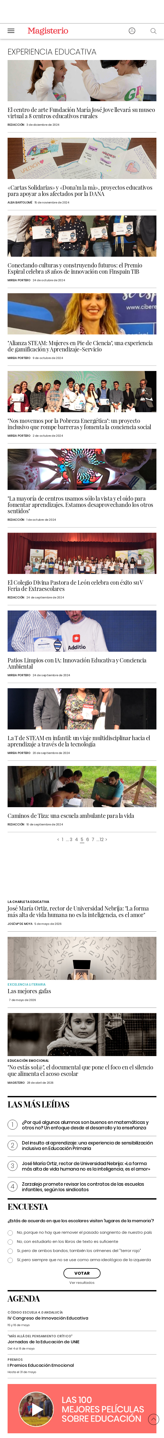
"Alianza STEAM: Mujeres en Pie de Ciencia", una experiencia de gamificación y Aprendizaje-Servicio (80, 346)
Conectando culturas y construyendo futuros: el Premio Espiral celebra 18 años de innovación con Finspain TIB (75, 268)
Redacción (16, 125)
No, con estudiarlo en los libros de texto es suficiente (67, 1241)
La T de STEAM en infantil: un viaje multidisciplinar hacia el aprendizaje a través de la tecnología (79, 741)
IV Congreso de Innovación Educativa (48, 1318)
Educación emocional (28, 1060)
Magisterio (16, 1083)
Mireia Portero (19, 280)
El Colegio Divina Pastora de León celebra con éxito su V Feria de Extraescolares (75, 585)
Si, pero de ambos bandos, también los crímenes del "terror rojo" (79, 1250)
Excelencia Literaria (26, 984)
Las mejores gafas (29, 990)
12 (101, 840)
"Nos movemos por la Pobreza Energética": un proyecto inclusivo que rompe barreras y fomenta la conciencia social (79, 423)
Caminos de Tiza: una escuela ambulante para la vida (71, 815)
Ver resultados (82, 1282)
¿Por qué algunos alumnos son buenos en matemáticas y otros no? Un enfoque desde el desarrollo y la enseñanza (85, 1125)
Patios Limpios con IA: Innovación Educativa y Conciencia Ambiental (77, 663)
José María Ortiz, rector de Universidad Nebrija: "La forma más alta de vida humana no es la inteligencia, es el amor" (78, 911)
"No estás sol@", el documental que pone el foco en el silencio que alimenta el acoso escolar (80, 1070)
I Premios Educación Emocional (41, 1365)
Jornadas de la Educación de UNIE (43, 1342)
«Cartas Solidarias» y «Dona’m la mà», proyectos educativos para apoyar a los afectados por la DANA (80, 190)
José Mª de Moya (20, 924)
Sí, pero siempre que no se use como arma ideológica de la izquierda (84, 1259)
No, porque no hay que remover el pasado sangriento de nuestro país (84, 1232)
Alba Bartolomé (20, 202)
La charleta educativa (28, 902)
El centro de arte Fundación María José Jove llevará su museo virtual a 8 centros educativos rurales (81, 112)
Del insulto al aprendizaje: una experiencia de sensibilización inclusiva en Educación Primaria (87, 1146)
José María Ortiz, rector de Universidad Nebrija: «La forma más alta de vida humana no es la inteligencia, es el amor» (86, 1166)
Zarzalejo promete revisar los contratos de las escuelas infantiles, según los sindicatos (83, 1187)
